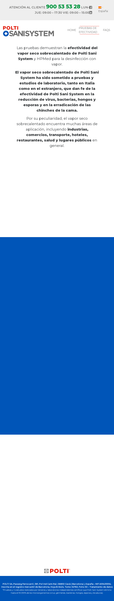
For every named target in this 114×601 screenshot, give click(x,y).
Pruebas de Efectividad (88, 30)
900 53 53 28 (63, 6)
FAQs (106, 30)
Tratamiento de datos (101, 587)
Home (71, 30)
